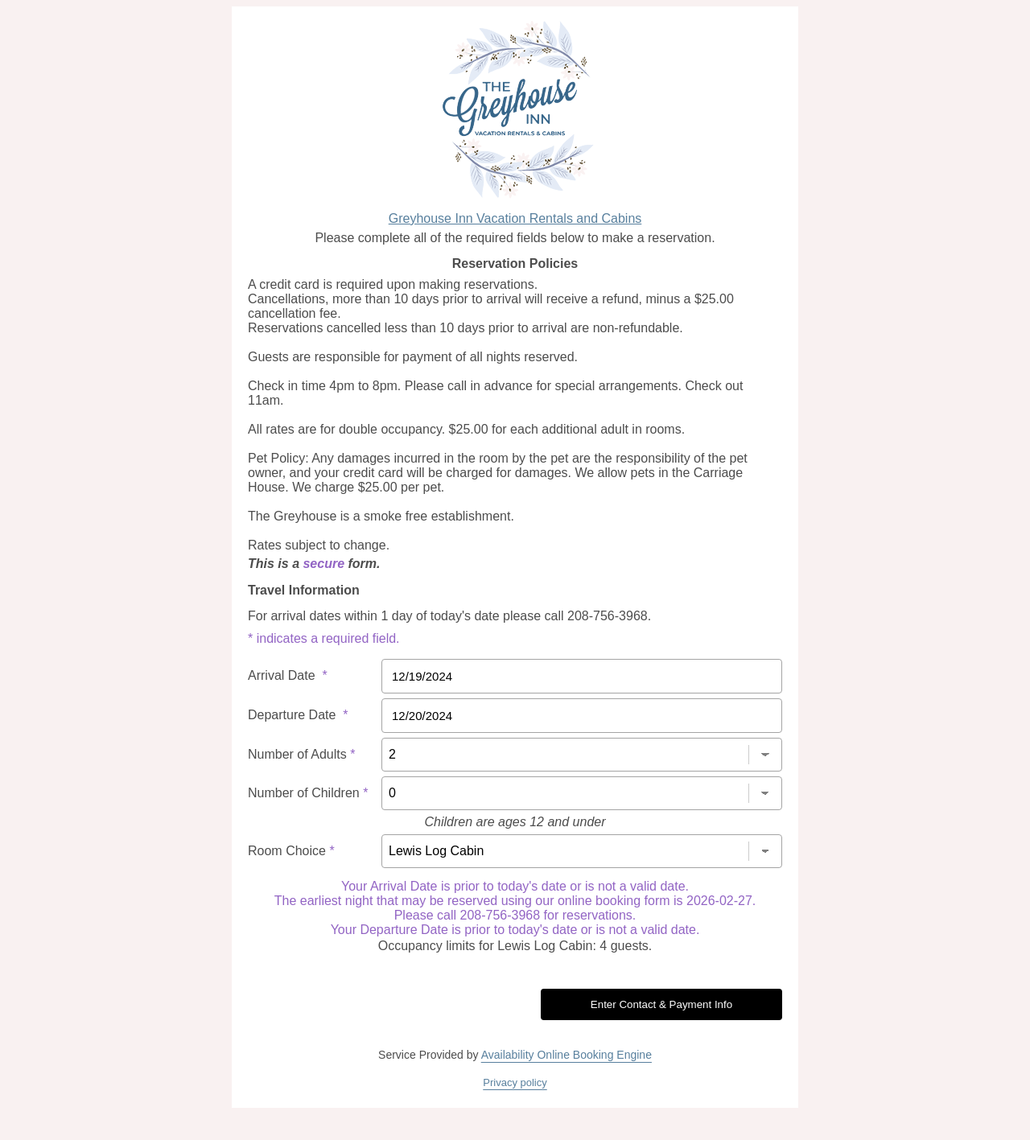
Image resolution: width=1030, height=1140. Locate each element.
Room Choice (291, 851)
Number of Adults (301, 754)
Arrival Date (288, 675)
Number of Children (308, 793)
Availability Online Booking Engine (566, 1054)
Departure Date (298, 715)
